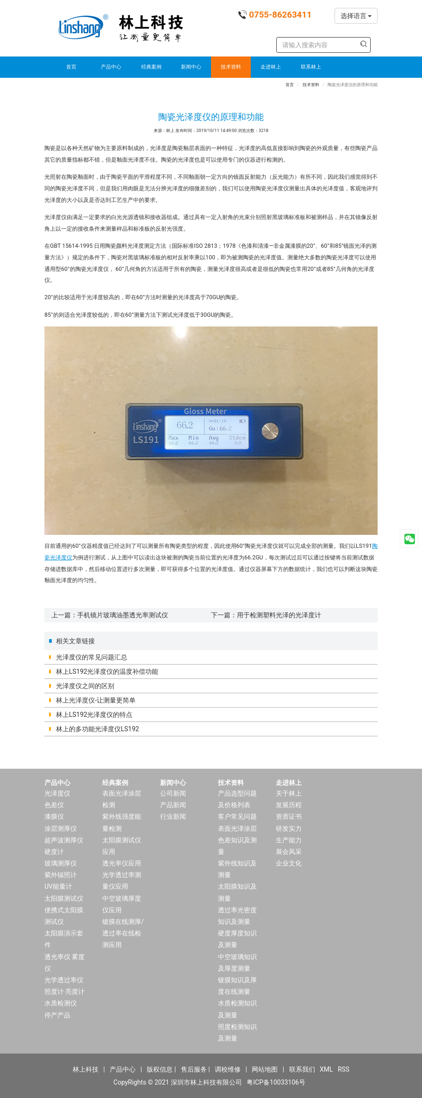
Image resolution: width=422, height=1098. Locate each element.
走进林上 (271, 67)
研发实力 (289, 828)
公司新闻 (173, 793)
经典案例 (151, 67)
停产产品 (57, 1015)
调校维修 (228, 1069)
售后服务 (194, 1069)
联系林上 (311, 67)
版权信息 (160, 1069)
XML (326, 1069)
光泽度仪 (57, 793)
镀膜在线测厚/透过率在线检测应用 (123, 933)
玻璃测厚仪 (60, 863)
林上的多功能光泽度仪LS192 (97, 729)
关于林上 (289, 793)
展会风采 (289, 851)
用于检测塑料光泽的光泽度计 (279, 615)
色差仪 (54, 805)
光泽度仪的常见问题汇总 (91, 657)
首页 (71, 67)
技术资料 (231, 67)
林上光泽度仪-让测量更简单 (96, 700)
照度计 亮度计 (64, 991)
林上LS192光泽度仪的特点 (94, 714)
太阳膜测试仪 (63, 898)
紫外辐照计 (60, 874)
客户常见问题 (237, 816)
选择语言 (356, 15)
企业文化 (289, 863)
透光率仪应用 (121, 863)
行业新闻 (173, 816)
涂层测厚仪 (60, 828)
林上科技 (86, 1069)
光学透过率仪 (63, 980)
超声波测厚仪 (63, 840)
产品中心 (111, 67)
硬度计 (54, 851)
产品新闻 (173, 805)
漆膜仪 (54, 816)
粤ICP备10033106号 (276, 1082)
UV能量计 (58, 886)
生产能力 (289, 840)
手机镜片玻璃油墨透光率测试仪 (122, 615)
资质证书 (289, 816)
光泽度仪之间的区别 (85, 686)
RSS (343, 1069)
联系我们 (302, 1069)
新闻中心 (191, 67)
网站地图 (265, 1069)
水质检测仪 (60, 1003)
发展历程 (289, 805)
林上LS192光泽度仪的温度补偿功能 (107, 671)
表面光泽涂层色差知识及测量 (237, 840)
